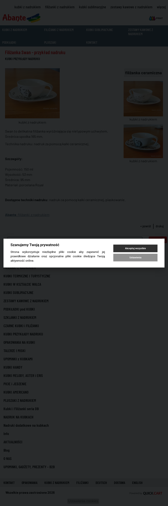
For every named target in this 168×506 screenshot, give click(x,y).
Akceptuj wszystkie (135, 248)
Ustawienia (135, 257)
